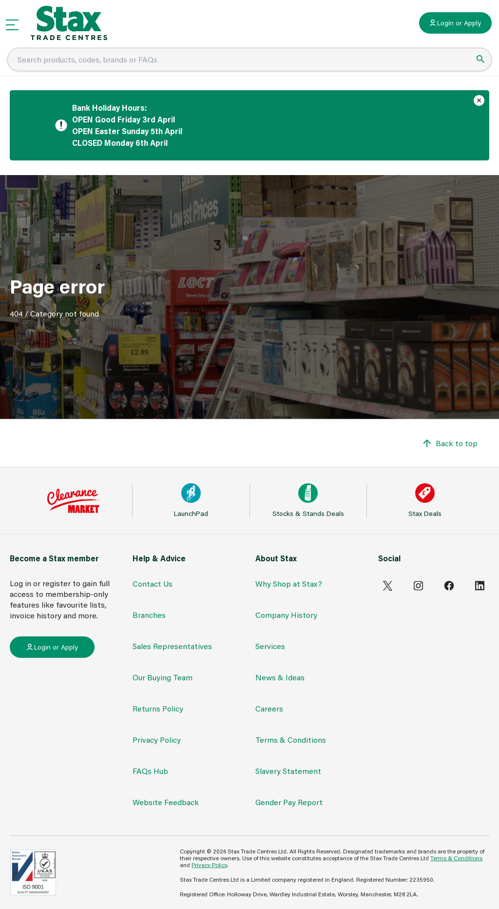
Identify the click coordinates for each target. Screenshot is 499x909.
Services (270, 646)
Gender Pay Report (289, 802)
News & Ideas (280, 677)
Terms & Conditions (290, 739)
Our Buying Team (162, 677)
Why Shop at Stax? (288, 583)
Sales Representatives (172, 646)
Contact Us (153, 583)
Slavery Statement (288, 771)
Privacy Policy (157, 739)
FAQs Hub (150, 771)
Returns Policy (158, 708)
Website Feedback (166, 802)
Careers (269, 708)
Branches (149, 615)
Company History (286, 615)
